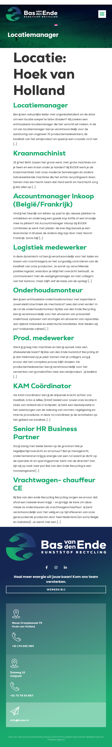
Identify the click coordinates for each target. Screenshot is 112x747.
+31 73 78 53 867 (21, 695)
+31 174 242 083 (23, 646)
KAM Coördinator (42, 385)
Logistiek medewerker (50, 247)
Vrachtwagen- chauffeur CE (54, 483)
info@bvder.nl (19, 720)
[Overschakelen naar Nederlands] (56, 25)
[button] (102, 14)
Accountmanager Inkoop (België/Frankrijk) (53, 200)
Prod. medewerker (43, 337)
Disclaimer (79, 736)
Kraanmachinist (39, 153)
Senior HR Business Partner (45, 432)
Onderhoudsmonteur (48, 290)
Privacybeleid (65, 736)
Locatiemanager (40, 105)
